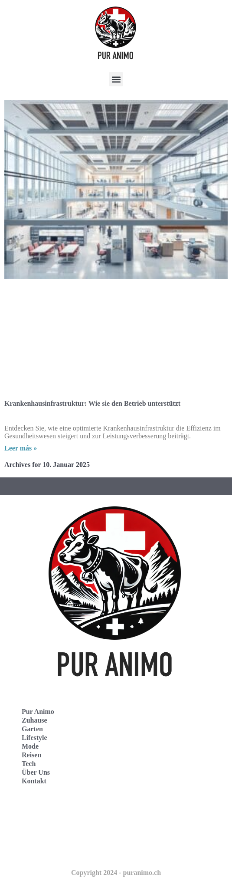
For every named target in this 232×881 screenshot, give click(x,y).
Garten (32, 729)
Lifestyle (34, 737)
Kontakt (34, 781)
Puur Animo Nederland (47, 850)
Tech (29, 763)
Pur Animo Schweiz (42, 831)
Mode (30, 746)
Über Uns (36, 772)
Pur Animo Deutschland (48, 812)
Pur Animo (38, 711)
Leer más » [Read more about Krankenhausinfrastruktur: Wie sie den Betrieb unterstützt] (20, 448)
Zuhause (34, 720)
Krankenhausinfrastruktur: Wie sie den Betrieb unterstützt (92, 403)
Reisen (31, 755)
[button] (116, 79)
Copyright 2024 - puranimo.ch (116, 872)
